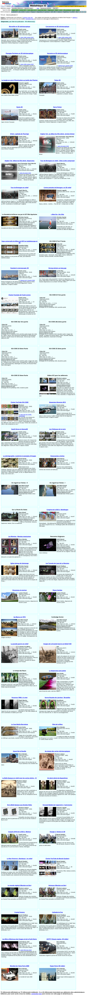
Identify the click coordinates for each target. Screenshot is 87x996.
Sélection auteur (28, 8)
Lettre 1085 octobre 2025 (27, 37)
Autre (77, 10)
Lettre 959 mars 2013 (26, 950)
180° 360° (53, 11)
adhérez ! (75, 17)
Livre (73, 10)
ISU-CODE (21, 11)
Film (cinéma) (67, 10)
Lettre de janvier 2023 (63, 146)
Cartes (27, 11)
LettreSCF (14, 11)
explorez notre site (28, 17)
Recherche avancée (46, 8)
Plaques (33, 11)
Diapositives (40, 11)
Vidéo (56, 10)
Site (77, 11)
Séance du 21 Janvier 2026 (65, 65)
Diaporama (50, 10)
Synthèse (46, 11)
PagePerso (66, 11)
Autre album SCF (32, 10)
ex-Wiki (72, 11)
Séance (59, 11)
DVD (61, 10)
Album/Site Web (42, 10)
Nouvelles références (17, 8)
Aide (38, 8)
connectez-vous (29, 19)
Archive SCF (23, 10)
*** (84, 11)
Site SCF (55, 8)
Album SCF (15, 10)
